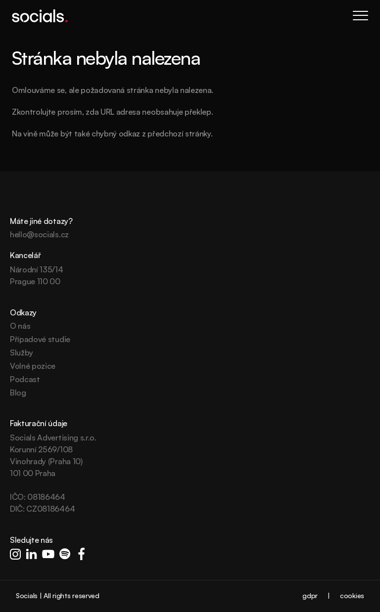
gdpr (310, 595)
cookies (352, 595)
